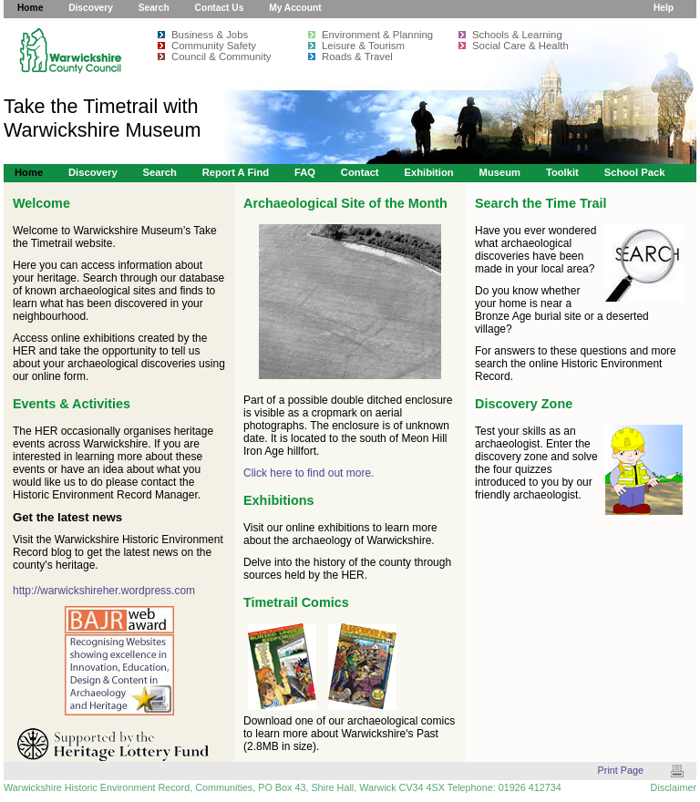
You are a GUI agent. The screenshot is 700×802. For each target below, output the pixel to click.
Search (154, 8)
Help (664, 8)
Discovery (90, 8)
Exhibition (428, 172)
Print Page (620, 770)
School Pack (634, 172)
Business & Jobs (209, 34)
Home (30, 8)
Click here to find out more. (308, 473)
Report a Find (235, 172)
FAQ (304, 172)
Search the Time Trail (541, 203)
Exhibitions (278, 500)
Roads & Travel (357, 56)
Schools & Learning (517, 34)
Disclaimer (673, 787)
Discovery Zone (523, 403)
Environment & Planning (377, 34)
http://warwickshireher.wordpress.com (104, 590)
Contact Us (219, 8)
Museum (500, 172)
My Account (295, 8)
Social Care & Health (520, 45)
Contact (360, 172)
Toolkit (562, 172)
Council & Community (221, 56)
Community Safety (213, 45)
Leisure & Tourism (363, 45)
